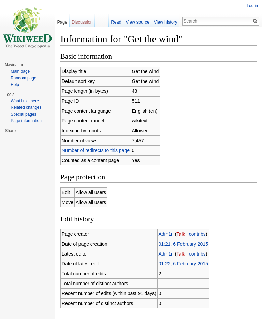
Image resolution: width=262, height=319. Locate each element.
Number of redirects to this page (96, 150)
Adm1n (165, 234)
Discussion (82, 22)
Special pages (23, 114)
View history (165, 22)
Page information (26, 120)
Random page (23, 78)
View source (137, 22)
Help (15, 84)
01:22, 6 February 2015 (183, 263)
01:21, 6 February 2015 (183, 244)
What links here (25, 101)
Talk (180, 234)
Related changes (26, 107)
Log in (252, 5)
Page (62, 22)
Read (116, 22)
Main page (20, 71)
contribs (197, 234)
